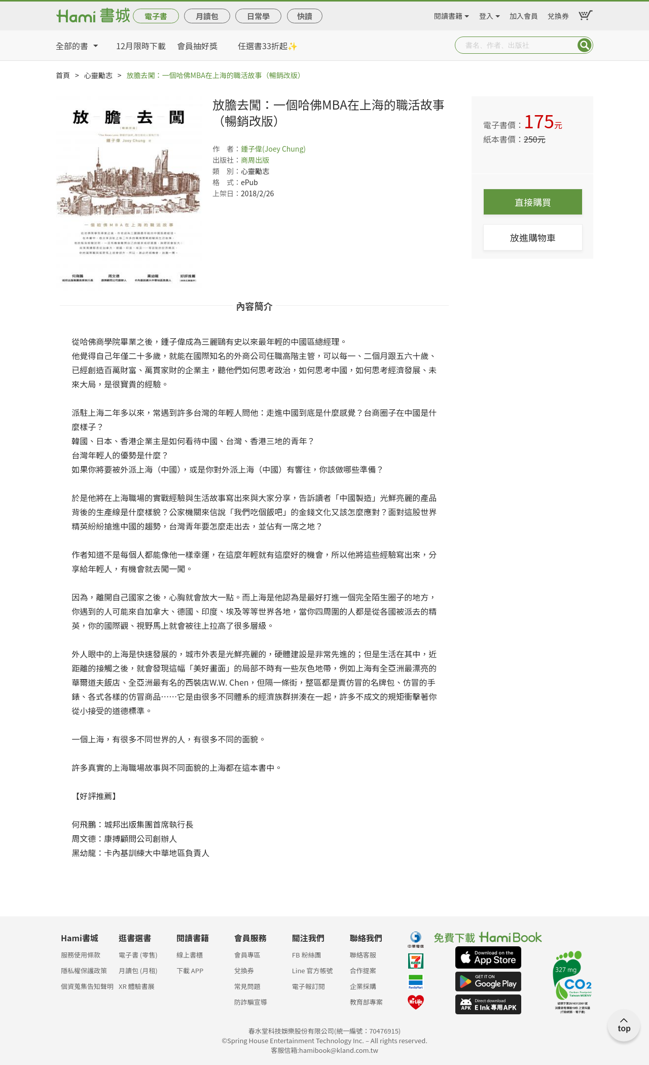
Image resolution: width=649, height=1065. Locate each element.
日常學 (258, 16)
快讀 (304, 16)
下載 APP (189, 970)
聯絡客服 (363, 955)
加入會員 (524, 14)
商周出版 (255, 160)
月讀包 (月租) (138, 970)
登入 (486, 14)
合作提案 (363, 970)
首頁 (63, 75)
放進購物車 (533, 237)
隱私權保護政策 (84, 970)
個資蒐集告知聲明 (87, 986)
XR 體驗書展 (137, 986)
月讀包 (207, 16)
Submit (584, 45)
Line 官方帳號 (312, 970)
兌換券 (558, 14)
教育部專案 (366, 1002)
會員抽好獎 (197, 46)
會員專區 (247, 955)
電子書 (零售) (138, 955)
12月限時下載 (141, 46)
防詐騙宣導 (250, 1002)
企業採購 (363, 986)
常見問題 (247, 986)
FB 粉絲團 (306, 955)
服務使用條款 (80, 955)
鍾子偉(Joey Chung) (273, 149)
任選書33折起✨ (268, 46)
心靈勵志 (98, 75)
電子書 (156, 16)
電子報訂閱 (308, 986)
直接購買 (533, 201)
